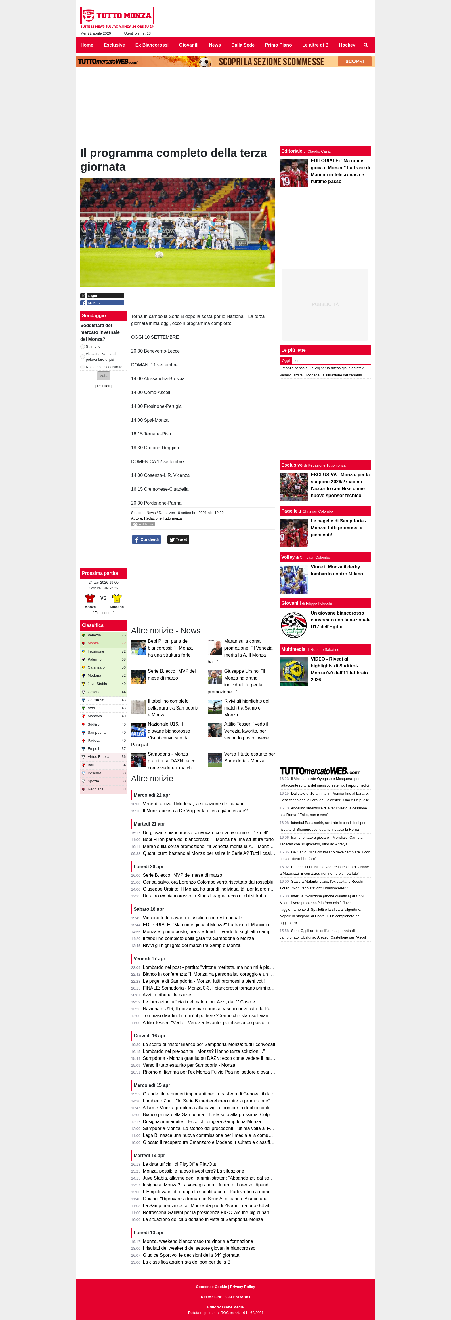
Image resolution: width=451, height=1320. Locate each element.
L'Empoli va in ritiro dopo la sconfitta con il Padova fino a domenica (211, 1191)
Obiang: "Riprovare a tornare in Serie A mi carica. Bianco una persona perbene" (224, 1198)
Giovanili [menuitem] (189, 45)
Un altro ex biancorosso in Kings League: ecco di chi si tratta (204, 895)
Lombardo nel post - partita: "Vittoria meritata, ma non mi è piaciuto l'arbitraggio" (224, 967)
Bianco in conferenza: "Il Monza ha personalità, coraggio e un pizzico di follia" (222, 974)
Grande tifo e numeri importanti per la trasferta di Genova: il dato (208, 1093)
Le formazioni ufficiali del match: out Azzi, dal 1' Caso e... (201, 1001)
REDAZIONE (211, 1297)
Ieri (296, 360)
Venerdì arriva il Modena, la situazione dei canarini (194, 803)
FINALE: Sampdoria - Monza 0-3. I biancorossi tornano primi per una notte (219, 988)
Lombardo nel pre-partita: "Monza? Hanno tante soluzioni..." (204, 1051)
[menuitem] (365, 45)
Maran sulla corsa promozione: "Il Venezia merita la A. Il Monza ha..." (213, 846)
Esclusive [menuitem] (114, 45)
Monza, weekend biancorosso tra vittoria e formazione (198, 1241)
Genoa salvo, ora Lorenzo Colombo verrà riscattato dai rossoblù (208, 882)
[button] (103, 375)
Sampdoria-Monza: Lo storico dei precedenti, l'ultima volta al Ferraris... (215, 1128)
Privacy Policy (242, 1287)
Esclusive (292, 465)
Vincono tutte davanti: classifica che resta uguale (192, 917)
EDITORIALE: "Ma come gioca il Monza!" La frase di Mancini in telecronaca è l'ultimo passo (236, 924)
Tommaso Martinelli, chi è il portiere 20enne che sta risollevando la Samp (217, 1015)
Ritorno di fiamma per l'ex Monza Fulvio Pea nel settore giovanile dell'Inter (218, 1072)
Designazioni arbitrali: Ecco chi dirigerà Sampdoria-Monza (202, 1121)
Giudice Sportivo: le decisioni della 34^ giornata (191, 1255)
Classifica (93, 625)
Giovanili (291, 603)
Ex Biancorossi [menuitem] (152, 45)
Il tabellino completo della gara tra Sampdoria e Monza (173, 708)
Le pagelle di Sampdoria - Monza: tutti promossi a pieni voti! (204, 981)
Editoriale (291, 151)
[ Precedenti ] (103, 612)
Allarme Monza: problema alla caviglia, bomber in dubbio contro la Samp (217, 1107)
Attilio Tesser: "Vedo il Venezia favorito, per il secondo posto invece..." (249, 731)
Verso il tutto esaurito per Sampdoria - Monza (189, 1065)
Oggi (286, 360)
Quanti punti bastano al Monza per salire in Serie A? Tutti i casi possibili (215, 853)
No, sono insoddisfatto (104, 367)
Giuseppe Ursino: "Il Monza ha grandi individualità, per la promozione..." (216, 889)
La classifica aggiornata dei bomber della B (187, 1262)
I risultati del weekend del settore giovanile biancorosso (199, 1248)
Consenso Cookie (211, 1287)
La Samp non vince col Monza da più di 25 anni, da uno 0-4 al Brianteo (215, 1205)
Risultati (103, 386)
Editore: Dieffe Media (225, 1307)
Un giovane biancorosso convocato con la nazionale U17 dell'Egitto (211, 832)
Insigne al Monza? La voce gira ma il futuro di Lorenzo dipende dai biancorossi (223, 1184)
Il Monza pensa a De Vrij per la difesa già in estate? (195, 810)
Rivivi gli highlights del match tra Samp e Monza (247, 708)
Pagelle (289, 511)
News (151, 513)
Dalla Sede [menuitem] (243, 45)
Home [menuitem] (87, 45)
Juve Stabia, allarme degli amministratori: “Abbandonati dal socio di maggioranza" (226, 1178)
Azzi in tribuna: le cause (167, 994)
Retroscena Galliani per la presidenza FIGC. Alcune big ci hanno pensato (217, 1212)
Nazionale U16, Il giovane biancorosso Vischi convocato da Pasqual (212, 1008)
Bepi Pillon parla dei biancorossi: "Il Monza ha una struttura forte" (170, 648)
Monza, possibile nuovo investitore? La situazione (193, 1171)
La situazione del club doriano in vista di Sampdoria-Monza (203, 1219)
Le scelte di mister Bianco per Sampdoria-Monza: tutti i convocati (209, 1044)
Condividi (146, 539)
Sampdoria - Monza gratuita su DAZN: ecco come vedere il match (171, 761)
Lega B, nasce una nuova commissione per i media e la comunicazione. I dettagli (225, 1135)
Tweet (178, 539)
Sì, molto (93, 346)
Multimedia (293, 649)
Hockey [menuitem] (347, 45)
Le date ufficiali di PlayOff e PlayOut (179, 1164)
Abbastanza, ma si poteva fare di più (101, 356)
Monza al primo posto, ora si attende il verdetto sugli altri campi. (208, 931)
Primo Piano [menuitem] (278, 45)
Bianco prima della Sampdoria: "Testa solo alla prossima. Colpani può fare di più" (225, 1114)
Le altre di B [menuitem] (315, 45)
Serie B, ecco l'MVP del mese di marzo (182, 875)
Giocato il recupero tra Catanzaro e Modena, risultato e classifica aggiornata (220, 1142)
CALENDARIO (238, 1297)
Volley (288, 557)
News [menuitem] (215, 45)
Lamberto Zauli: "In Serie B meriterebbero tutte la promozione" (206, 1100)
